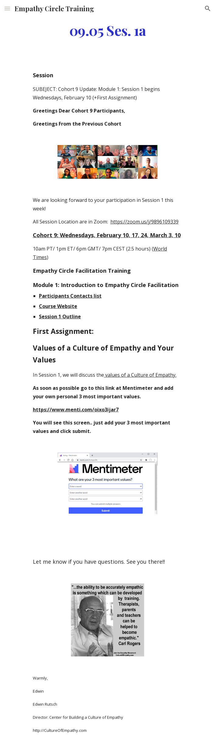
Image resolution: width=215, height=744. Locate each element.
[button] (7, 8)
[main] (107, 30)
